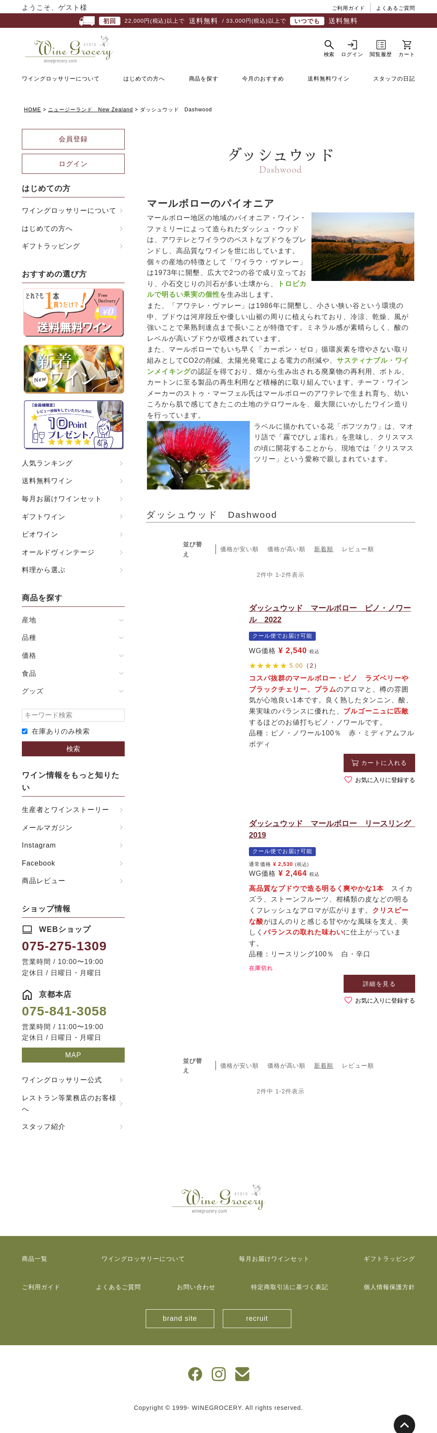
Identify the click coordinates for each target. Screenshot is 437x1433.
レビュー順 (358, 561)
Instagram (39, 858)
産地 (29, 632)
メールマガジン (47, 840)
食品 (29, 686)
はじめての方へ (144, 91)
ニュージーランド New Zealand (90, 122)
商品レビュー (44, 893)
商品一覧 (35, 1271)
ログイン (73, 176)
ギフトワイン (44, 529)
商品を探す (204, 91)
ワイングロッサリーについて (60, 91)
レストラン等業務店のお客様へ (69, 1116)
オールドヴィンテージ (58, 564)
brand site (180, 1331)
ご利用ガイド (348, 8)
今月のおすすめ (263, 91)
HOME (32, 122)
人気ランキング (47, 475)
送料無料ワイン (329, 91)
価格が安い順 (239, 561)
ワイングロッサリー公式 (62, 1092)
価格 (29, 668)
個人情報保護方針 (389, 1299)
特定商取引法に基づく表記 (289, 1299)
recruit (257, 1331)
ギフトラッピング (51, 259)
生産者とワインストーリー (65, 822)
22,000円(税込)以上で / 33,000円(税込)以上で (218, 21)
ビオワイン (40, 547)
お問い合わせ (196, 1299)
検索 (73, 761)
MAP (73, 1067)
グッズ (33, 704)
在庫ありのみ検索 (61, 744)
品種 (29, 650)
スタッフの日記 (394, 91)
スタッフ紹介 (44, 1139)
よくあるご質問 (395, 8)
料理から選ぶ (44, 582)
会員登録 (73, 151)
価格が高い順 (286, 561)
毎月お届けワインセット (62, 511)
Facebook (38, 875)
